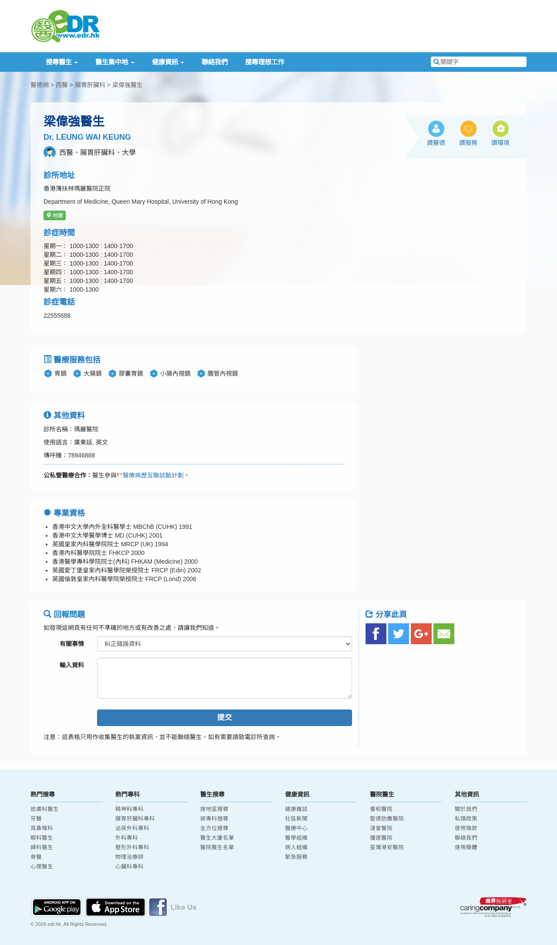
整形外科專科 (132, 847)
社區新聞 (296, 819)
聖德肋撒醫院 (387, 819)
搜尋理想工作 (264, 62)
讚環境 (500, 142)
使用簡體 (466, 847)
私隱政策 (466, 819)
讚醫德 (436, 142)
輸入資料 (72, 665)
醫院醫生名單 (217, 847)
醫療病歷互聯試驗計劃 (150, 475)
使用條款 (466, 828)
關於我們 (466, 809)
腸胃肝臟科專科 (135, 819)
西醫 (62, 84)
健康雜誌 (296, 809)
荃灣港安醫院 (387, 847)
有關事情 (72, 643)
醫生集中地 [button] (114, 62)
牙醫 (36, 819)
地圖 (54, 215)
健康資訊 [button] (168, 62)
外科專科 (126, 838)
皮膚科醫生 (44, 809)
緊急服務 (296, 857)
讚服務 (468, 142)
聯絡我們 (214, 62)
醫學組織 (296, 838)
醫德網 (39, 84)
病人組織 (296, 847)
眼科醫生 (41, 838)
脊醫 (36, 857)
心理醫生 (41, 867)
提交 (224, 717)
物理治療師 (129, 857)
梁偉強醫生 (127, 84)
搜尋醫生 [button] (62, 62)
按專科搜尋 (214, 819)
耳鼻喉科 (41, 828)
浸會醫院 (381, 828)
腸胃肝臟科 (90, 84)
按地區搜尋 (214, 809)
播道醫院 (381, 838)
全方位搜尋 (214, 828)
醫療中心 (296, 828)
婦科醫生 (41, 847)
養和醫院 (381, 809)
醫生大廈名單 (217, 838)
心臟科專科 (129, 867)
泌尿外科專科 (132, 828)
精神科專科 (129, 809)
